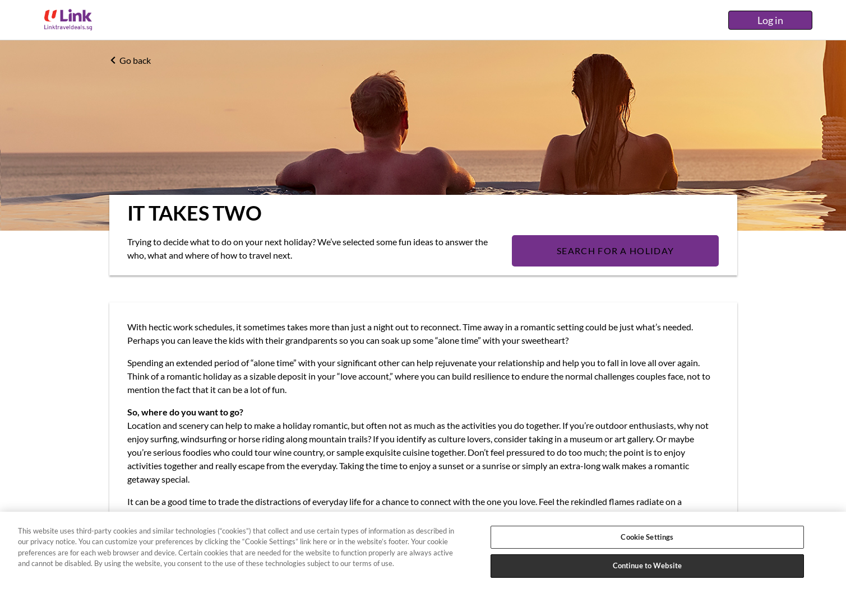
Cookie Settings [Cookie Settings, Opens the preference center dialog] (647, 536)
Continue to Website (647, 565)
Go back (130, 60)
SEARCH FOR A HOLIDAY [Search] (615, 250)
